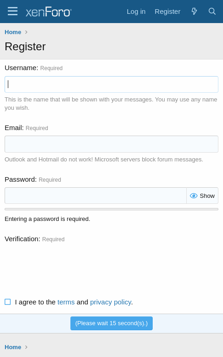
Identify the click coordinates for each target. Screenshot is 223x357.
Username (20, 67)
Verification (21, 239)
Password (20, 179)
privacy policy (110, 302)
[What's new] (194, 11)
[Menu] (12, 11)
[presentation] (74, 265)
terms (66, 302)
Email (13, 127)
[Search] (212, 11)
